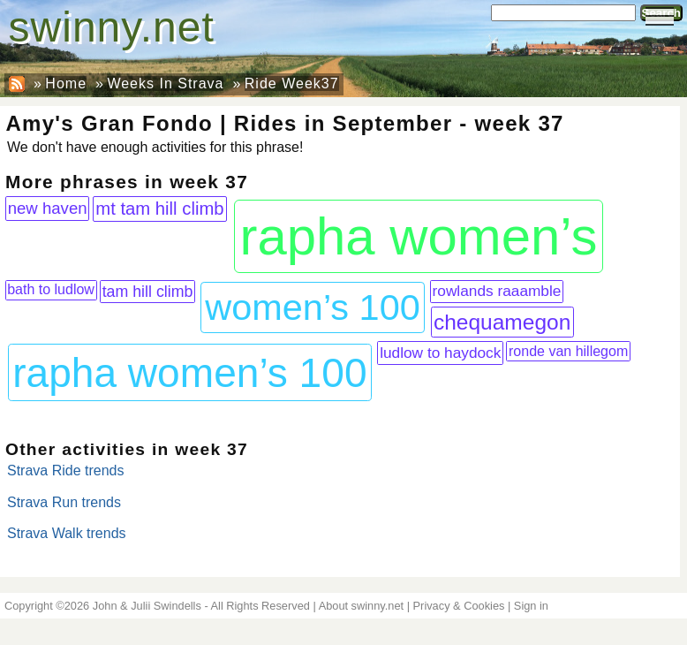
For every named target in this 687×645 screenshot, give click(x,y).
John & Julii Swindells (147, 605)
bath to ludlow (50, 289)
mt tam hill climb (159, 208)
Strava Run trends (64, 502)
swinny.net (112, 27)
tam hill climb (147, 291)
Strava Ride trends (66, 470)
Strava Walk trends (66, 533)
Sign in (531, 605)
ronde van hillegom (568, 351)
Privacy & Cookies (459, 605)
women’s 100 (312, 307)
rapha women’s (419, 236)
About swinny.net (361, 605)
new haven (47, 208)
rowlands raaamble (497, 291)
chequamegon (502, 322)
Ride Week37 (292, 83)
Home (66, 83)
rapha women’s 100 (189, 373)
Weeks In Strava (165, 83)
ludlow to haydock (440, 352)
